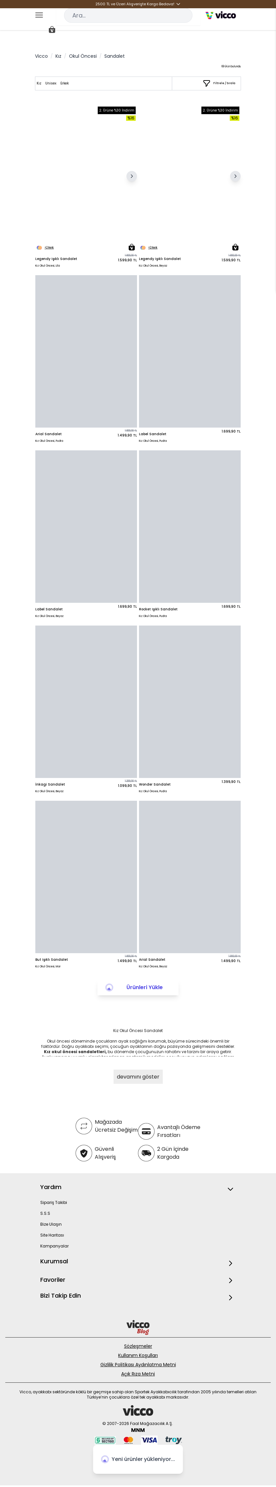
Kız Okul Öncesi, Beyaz (153, 266)
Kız (58, 56)
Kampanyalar (54, 1246)
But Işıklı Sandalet (51, 959)
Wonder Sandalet (155, 784)
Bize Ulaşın (51, 1224)
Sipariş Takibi (53, 1202)
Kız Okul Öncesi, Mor (48, 966)
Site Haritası (52, 1235)
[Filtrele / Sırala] (219, 83)
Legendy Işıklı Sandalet (56, 258)
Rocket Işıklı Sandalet (158, 609)
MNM (138, 1430)
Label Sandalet (152, 434)
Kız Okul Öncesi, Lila (47, 266)
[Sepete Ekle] (132, 247)
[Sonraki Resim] (131, 176)
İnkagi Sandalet (50, 784)
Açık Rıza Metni (138, 1374)
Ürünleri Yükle (144, 987)
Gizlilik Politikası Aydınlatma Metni (138, 1364)
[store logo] (221, 15)
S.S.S (45, 1213)
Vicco (41, 56)
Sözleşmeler (138, 1346)
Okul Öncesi (83, 56)
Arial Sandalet (48, 434)
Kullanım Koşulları (138, 1355)
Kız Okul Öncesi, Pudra (49, 441)
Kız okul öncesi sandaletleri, (75, 1051)
